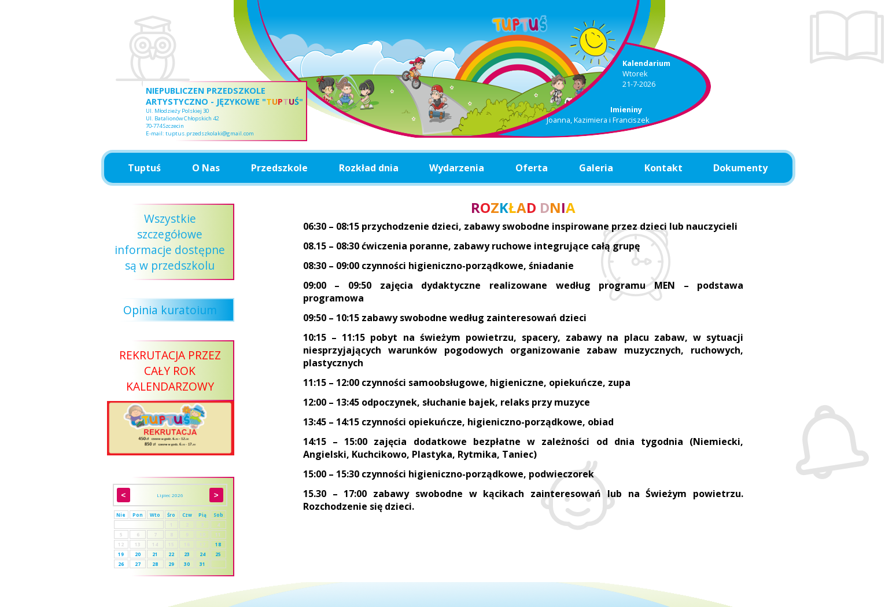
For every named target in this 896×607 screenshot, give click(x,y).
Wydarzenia (456, 167)
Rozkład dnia (369, 167)
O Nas (206, 167)
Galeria (596, 167)
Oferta (531, 167)
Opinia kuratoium (170, 310)
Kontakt (663, 167)
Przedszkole (279, 167)
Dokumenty (740, 167)
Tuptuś (144, 167)
